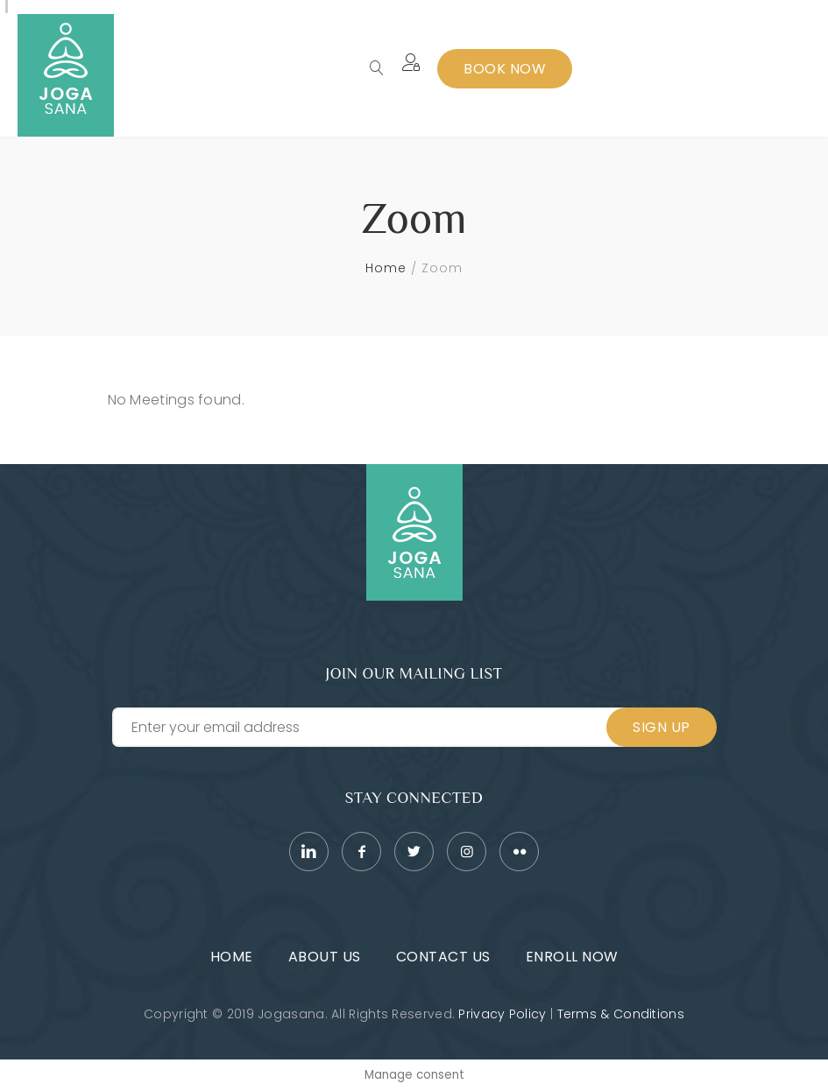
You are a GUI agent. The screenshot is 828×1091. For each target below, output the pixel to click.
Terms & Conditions (620, 1014)
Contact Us (443, 957)
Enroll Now (572, 957)
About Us (324, 957)
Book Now (505, 69)
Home (386, 268)
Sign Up (661, 727)
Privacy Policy (502, 1014)
